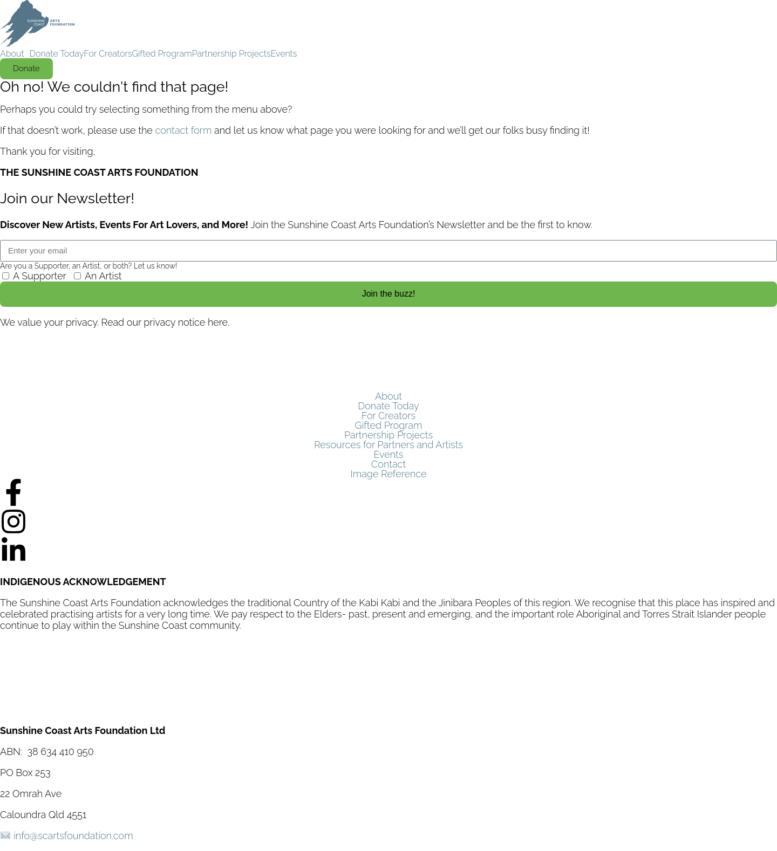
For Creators (108, 54)
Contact (388, 464)
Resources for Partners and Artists (388, 445)
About (12, 54)
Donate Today (57, 54)
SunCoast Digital (121, 709)
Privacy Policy (30, 688)
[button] (15, 54)
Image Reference (388, 474)
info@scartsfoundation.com (73, 835)
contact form (183, 130)
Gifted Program (162, 54)
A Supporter (39, 276)
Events (284, 54)
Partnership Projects (231, 54)
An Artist (103, 276)
